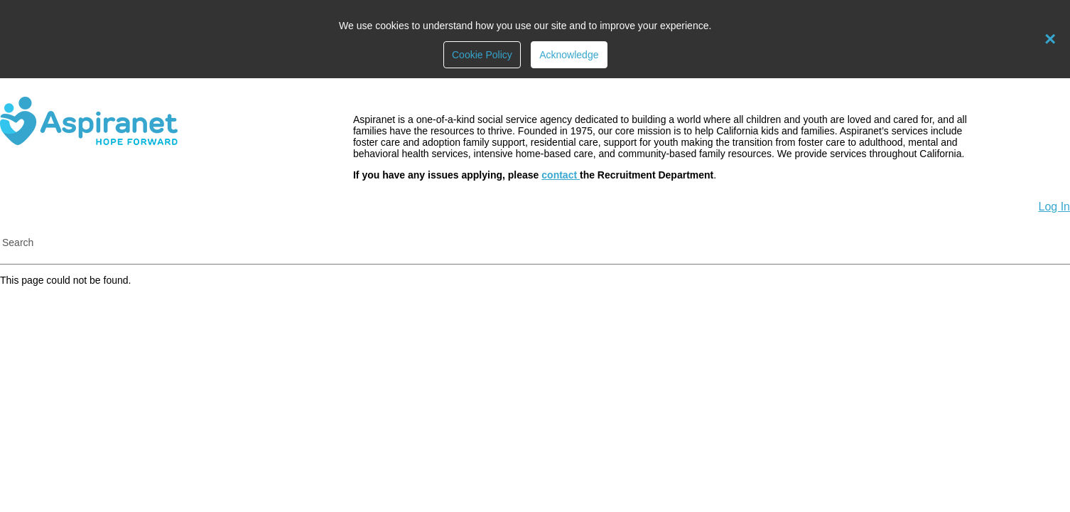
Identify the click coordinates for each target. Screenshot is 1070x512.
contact (560, 175)
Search (17, 242)
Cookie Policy (482, 54)
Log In (1054, 207)
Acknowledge (568, 54)
